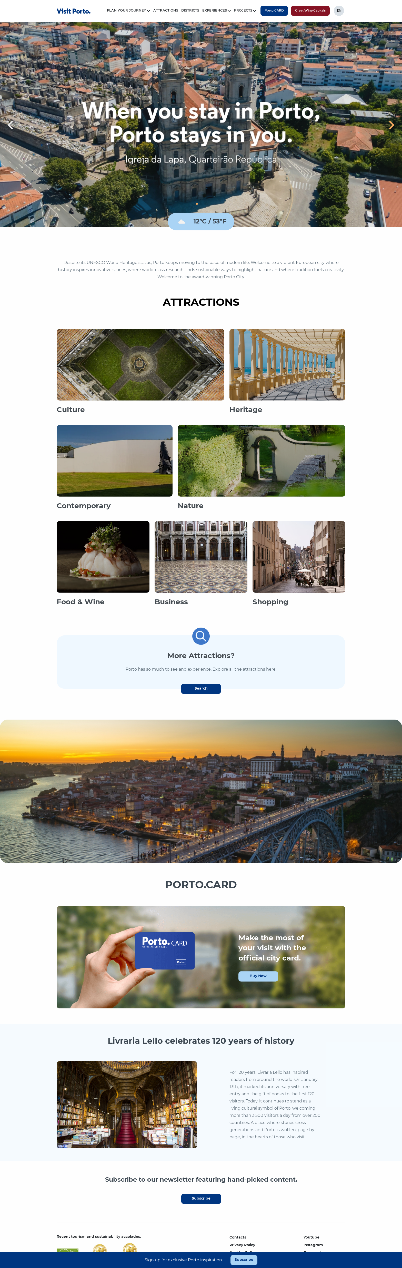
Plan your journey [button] (128, 10)
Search (201, 688)
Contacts (237, 1237)
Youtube (311, 1237)
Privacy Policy (242, 1245)
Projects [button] (245, 10)
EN (338, 11)
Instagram (313, 1245)
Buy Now (258, 976)
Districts (190, 10)
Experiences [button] (216, 10)
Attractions (165, 10)
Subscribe (201, 1198)
